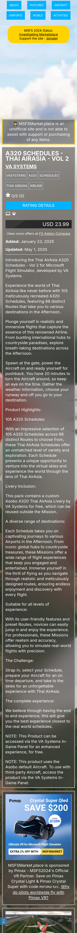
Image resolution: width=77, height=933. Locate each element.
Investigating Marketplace (38, 34)
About (14, 5)
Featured (36, 5)
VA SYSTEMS (21, 166)
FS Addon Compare (54, 233)
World (38, 15)
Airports (15, 15)
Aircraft (60, 5)
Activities (60, 15)
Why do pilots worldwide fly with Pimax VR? (41, 892)
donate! (52, 38)
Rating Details (38, 205)
